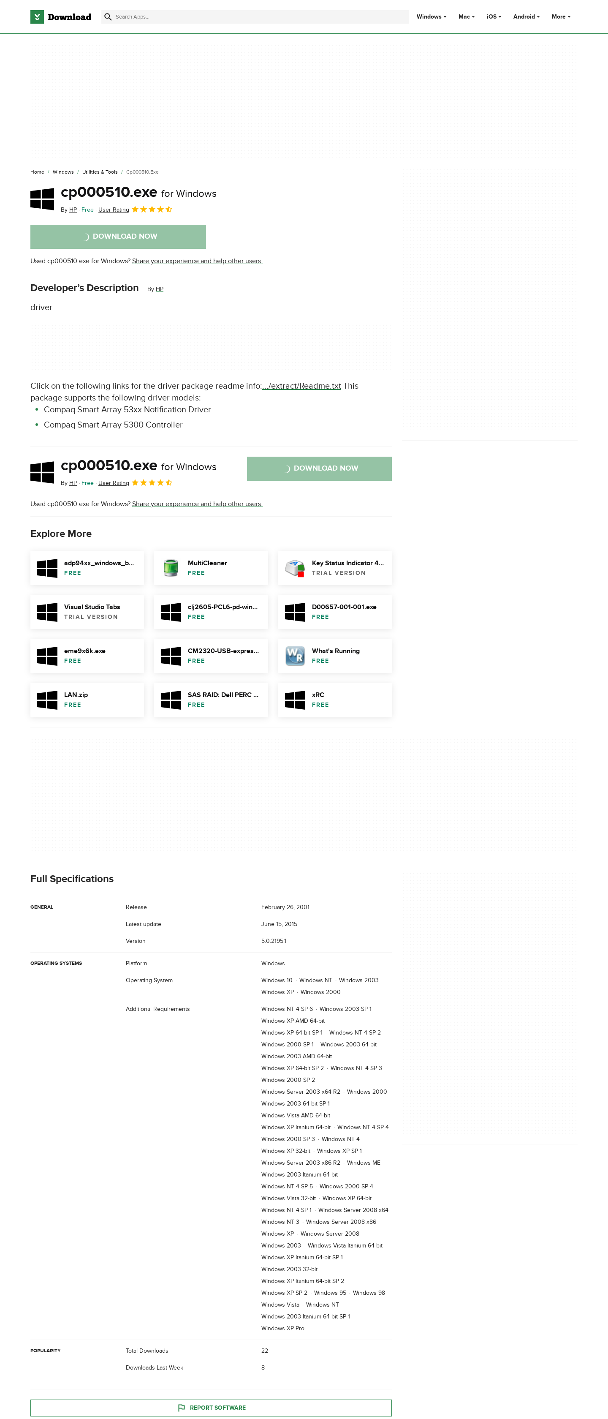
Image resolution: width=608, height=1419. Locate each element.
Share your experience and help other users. (197, 261)
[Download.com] (60, 17)
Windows (429, 17)
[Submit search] (108, 17)
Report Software (211, 1408)
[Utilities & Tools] (100, 172)
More (562, 16)
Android (524, 17)
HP (159, 289)
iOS (492, 17)
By (69, 209)
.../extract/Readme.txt (301, 386)
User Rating (135, 209)
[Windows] (63, 172)
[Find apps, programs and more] (254, 17)
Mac (464, 17)
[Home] (37, 172)
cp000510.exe (139, 192)
